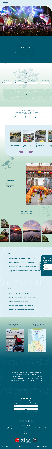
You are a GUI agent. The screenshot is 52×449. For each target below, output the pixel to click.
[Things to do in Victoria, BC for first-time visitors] (28, 145)
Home (2, 63)
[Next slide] (31, 152)
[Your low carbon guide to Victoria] (15, 144)
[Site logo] (5, 2)
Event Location (45, 82)
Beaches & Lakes (36, 118)
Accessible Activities (15, 118)
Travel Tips (26, 429)
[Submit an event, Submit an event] (11, 186)
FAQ (26, 427)
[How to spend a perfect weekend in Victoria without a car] (41, 146)
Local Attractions (5, 118)
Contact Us (26, 431)
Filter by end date (18, 80)
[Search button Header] (46, 2)
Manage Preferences (40, 446)
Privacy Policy (47, 446)
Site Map (26, 433)
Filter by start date (5, 80)
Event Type (32, 82)
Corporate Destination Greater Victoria (42, 427)
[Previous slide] (21, 152)
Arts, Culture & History (26, 118)
